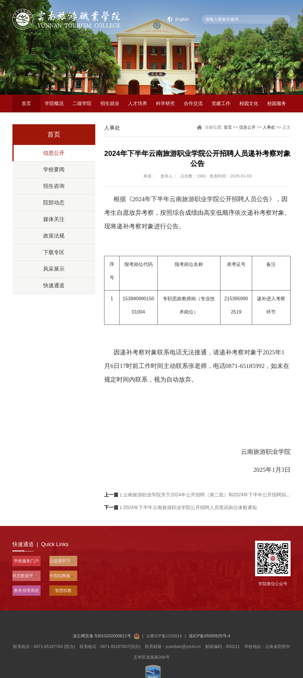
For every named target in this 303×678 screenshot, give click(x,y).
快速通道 (54, 285)
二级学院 (81, 103)
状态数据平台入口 (29, 575)
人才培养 (137, 103)
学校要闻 (54, 169)
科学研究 (165, 103)
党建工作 (221, 103)
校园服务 (276, 103)
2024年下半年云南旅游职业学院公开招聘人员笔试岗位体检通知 (180, 507)
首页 (26, 103)
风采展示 (54, 269)
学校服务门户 (26, 560)
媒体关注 (54, 219)
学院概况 (54, 103)
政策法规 (54, 236)
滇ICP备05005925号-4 (209, 652)
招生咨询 (54, 186)
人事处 (269, 127)
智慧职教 (63, 590)
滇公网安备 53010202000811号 (106, 652)
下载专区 (54, 252)
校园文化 (248, 103)
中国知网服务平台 (66, 575)
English (182, 19)
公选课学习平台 (63, 560)
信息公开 (54, 153)
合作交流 (193, 103)
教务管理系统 (26, 590)
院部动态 (54, 203)
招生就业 (109, 103)
